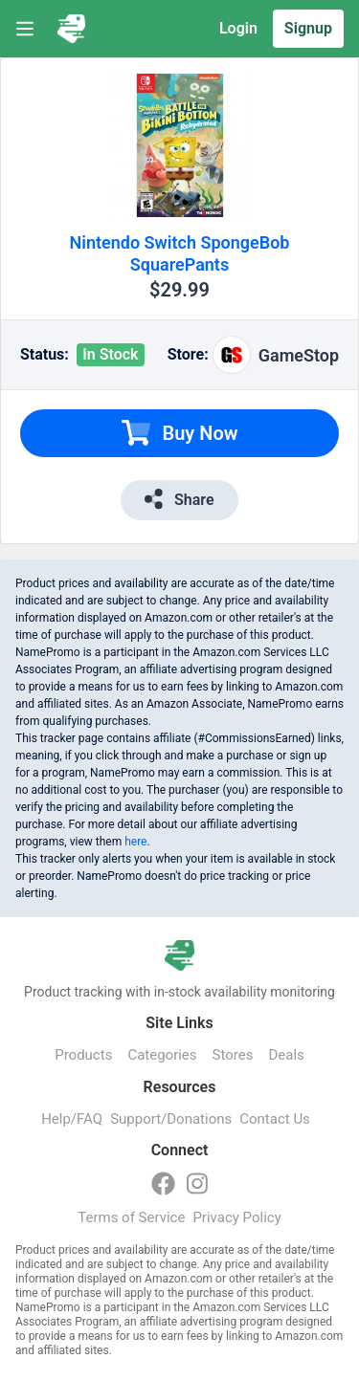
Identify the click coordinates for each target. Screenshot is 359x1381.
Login (238, 28)
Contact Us (274, 1119)
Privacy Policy (236, 1217)
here (135, 841)
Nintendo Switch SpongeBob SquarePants (180, 253)
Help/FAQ (71, 1119)
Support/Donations (171, 1119)
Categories (161, 1054)
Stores (233, 1054)
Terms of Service (131, 1217)
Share (179, 499)
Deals (285, 1054)
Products (83, 1054)
